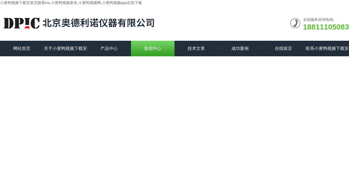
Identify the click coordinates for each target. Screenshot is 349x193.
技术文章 (196, 48)
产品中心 (109, 48)
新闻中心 (152, 48)
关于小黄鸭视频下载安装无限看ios (65, 51)
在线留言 (283, 48)
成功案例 (240, 48)
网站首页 (21, 48)
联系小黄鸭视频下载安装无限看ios (327, 51)
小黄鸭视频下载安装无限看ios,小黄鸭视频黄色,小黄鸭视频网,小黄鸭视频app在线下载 (71, 3)
